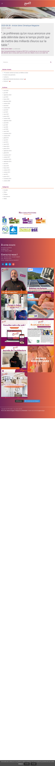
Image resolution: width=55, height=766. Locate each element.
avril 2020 (5, 129)
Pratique (5, 194)
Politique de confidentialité (21, 410)
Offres (5, 192)
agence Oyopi (41, 410)
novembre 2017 (7, 155)
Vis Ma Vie (5, 77)
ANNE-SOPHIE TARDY (6, 49)
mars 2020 (6, 131)
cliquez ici (20, 763)
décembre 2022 (7, 101)
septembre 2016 (7, 161)
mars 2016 (6, 165)
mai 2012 (5, 174)
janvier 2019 (6, 148)
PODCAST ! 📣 (6, 81)
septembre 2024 (7, 94)
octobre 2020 (6, 118)
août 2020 (5, 122)
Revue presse (6, 196)
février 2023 (6, 99)
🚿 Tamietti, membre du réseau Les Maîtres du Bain (15, 72)
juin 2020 (5, 125)
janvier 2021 (6, 116)
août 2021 (5, 110)
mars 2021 (6, 114)
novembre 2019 (7, 133)
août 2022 (5, 105)
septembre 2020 (7, 120)
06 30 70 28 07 (16, 257)
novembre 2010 (7, 178)
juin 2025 (5, 92)
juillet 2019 (6, 137)
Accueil (3, 12)
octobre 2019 (6, 135)
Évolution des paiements (9, 74)
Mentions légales (11, 410)
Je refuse (27, 763)
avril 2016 (5, 163)
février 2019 (6, 146)
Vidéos (5, 198)
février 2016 (6, 168)
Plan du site (3, 410)
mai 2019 (5, 140)
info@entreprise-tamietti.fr (11, 260)
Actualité (9, 28)
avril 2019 (5, 142)
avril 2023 (5, 97)
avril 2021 (5, 112)
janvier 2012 (6, 176)
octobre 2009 (6, 180)
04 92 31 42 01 (7, 257)
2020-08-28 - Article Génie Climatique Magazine (20, 25)
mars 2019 (6, 144)
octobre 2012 (6, 172)
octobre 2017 (6, 157)
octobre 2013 (6, 170)
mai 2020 (5, 127)
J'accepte (34, 763)
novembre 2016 (7, 159)
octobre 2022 (6, 103)
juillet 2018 (6, 152)
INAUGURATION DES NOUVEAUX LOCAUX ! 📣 (14, 79)
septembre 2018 (7, 150)
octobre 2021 (6, 107)
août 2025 (5, 90)
